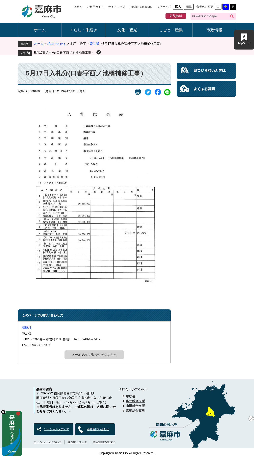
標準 (189, 6)
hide (3, 412)
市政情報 (214, 30)
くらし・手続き (83, 30)
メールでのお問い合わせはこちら (94, 354)
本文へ (78, 6)
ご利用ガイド (95, 6)
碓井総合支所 (135, 401)
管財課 (94, 43)
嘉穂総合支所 (135, 410)
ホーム (40, 30)
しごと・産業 (171, 30)
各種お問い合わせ (98, 429)
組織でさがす (56, 43)
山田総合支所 (135, 405)
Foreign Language (141, 6)
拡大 (178, 6)
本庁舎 (130, 396)
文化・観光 (127, 30)
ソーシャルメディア (56, 429)
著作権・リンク (77, 442)
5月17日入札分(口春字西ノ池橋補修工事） (64, 52)
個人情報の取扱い (104, 442)
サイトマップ (116, 6)
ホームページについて (48, 442)
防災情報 (175, 16)
